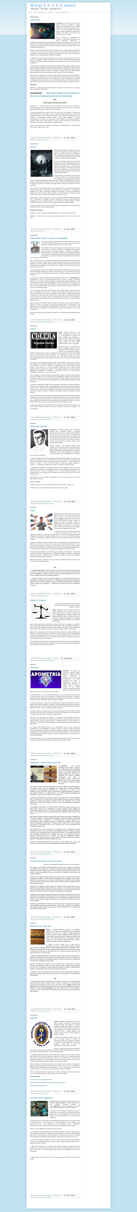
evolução (45, 1093)
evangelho (48, 419)
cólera (37, 419)
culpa (37, 595)
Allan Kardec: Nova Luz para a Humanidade (49, 238)
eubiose (41, 1093)
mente (48, 1011)
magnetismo (49, 1197)
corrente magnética (40, 1197)
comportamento (42, 419)
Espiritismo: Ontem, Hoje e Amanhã (45, 762)
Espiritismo (52, 321)
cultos (37, 1093)
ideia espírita (50, 755)
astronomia (38, 139)
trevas (43, 231)
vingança (52, 660)
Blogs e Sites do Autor (62, 12)
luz (36, 231)
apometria (38, 755)
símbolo (39, 231)
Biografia (50, 12)
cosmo (42, 139)
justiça (37, 660)
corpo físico (38, 1011)
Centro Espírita (39, 919)
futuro (50, 854)
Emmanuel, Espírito (38, 426)
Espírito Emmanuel (44, 503)
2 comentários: (55, 658)
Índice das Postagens (40, 12)
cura (46, 1197)
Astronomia (35, 20)
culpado (40, 595)
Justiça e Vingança (38, 600)
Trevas (33, 147)
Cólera (33, 329)
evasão (52, 919)
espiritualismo (44, 755)
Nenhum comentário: (56, 137)
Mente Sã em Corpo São (40, 926)
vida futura (45, 595)
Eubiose (33, 1018)
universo (46, 139)
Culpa (32, 510)
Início (30, 12)
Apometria (34, 667)
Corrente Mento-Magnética (41, 1098)
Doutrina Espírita (45, 321)
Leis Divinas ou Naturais (44, 660)
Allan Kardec (39, 321)
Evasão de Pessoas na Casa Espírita (46, 861)
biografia (38, 503)
